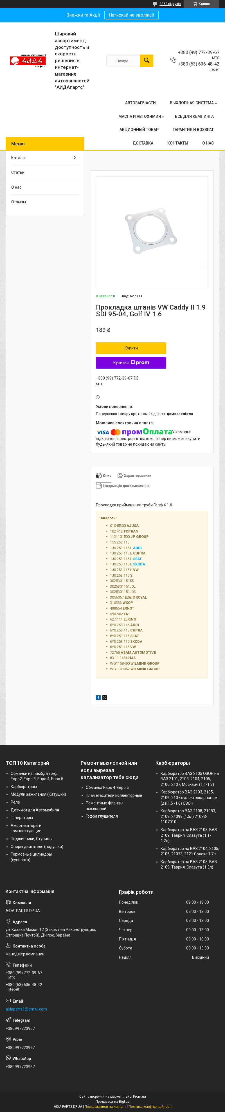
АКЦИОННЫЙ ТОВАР (139, 129)
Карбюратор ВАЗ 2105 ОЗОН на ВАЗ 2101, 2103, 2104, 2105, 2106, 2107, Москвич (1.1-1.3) (190, 779)
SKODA (139, 564)
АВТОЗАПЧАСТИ (140, 103)
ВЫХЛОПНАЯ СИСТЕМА (192, 103)
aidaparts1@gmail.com (26, 1009)
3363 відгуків (170, 4)
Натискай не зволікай (131, 15)
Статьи (17, 172)
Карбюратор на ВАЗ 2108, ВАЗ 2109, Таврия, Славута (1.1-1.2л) (189, 835)
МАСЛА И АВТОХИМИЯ (139, 116)
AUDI (137, 548)
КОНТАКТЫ (177, 143)
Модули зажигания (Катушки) (38, 794)
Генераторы (22, 817)
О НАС (208, 143)
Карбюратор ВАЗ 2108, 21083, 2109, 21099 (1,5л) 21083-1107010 (188, 816)
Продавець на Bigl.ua (113, 1102)
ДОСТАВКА (142, 143)
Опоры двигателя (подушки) (37, 846)
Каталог (18, 157)
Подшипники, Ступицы (31, 838)
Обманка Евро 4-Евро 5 (107, 787)
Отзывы (18, 202)
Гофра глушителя (102, 816)
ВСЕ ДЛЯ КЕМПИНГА (194, 116)
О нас (16, 187)
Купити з (131, 362)
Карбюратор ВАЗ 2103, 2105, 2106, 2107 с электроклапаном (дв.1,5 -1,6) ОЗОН (189, 797)
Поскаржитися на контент (105, 1107)
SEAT (137, 559)
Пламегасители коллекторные (114, 795)
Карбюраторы (24, 786)
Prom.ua (139, 1097)
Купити (131, 348)
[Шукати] (146, 61)
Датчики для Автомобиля (35, 810)
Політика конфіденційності (150, 1107)
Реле (15, 802)
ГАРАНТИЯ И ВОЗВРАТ (193, 129)
